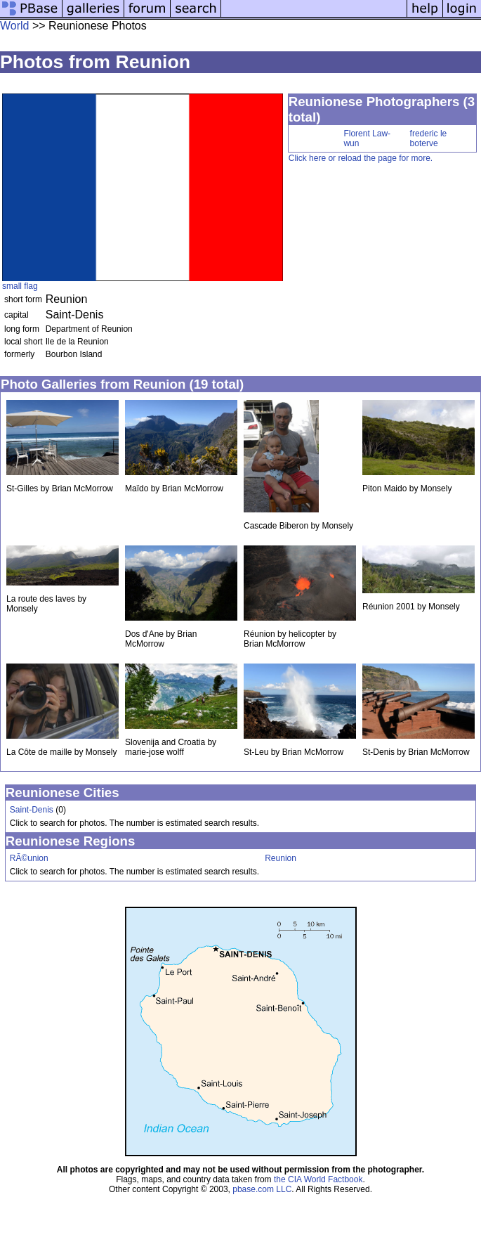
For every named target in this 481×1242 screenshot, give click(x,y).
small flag (20, 286)
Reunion (280, 858)
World (14, 26)
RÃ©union (29, 858)
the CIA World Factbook (318, 1179)
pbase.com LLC (261, 1189)
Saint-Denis (31, 810)
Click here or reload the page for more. (361, 158)
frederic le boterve (428, 138)
